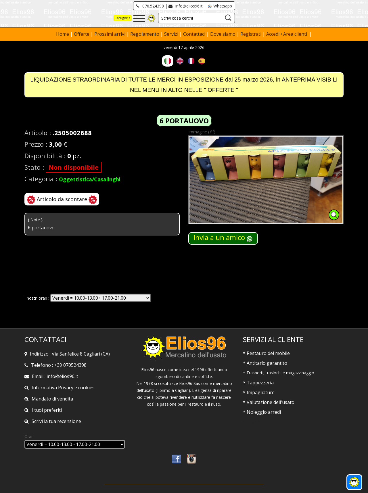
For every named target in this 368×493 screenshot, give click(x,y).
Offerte (82, 34)
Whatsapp (219, 6)
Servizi (171, 34)
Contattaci (194, 34)
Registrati (250, 34)
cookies (86, 387)
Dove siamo (222, 34)
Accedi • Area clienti (287, 34)
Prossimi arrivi (109, 34)
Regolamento (145, 34)
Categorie (122, 18)
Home (63, 34)
